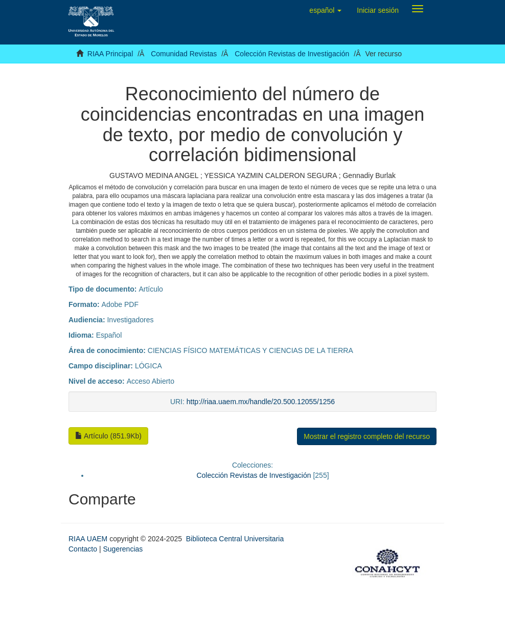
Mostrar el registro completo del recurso (367, 436)
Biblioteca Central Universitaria (235, 539)
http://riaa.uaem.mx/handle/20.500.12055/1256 (261, 402)
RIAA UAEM (88, 539)
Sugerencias (123, 549)
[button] (325, 10)
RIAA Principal (110, 54)
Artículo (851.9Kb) (108, 436)
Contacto (82, 549)
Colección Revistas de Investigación (292, 54)
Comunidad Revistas (184, 54)
